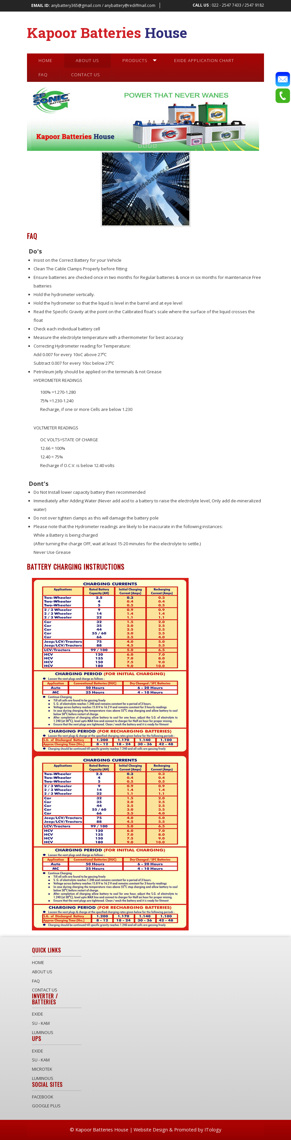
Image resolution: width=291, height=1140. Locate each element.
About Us (42, 972)
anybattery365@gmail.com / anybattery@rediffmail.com (93, 5)
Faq (36, 981)
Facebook (42, 1097)
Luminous (42, 1032)
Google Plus (46, 1106)
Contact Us (44, 990)
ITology (212, 1129)
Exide (37, 1014)
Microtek (42, 1069)
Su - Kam (41, 1023)
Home (38, 962)
